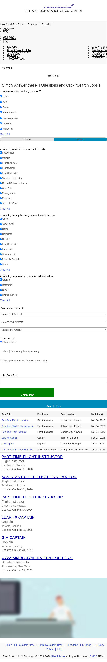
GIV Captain (8, 443)
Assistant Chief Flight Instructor (17, 426)
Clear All (5, 134)
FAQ (5, 31)
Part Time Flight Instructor (15, 420)
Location (27, 139)
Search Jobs (11, 24)
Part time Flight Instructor (14, 432)
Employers (35, 24)
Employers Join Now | (53, 645)
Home (2, 24)
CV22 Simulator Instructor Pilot (17, 449)
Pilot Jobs (48, 24)
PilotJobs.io (58, 656)
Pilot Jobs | (74, 645)
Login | (11, 645)
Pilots (23, 24)
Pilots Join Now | (27, 645)
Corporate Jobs (16, 59)
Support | (89, 645)
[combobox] (53, 314)
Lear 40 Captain (10, 437)
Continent (80, 139)
